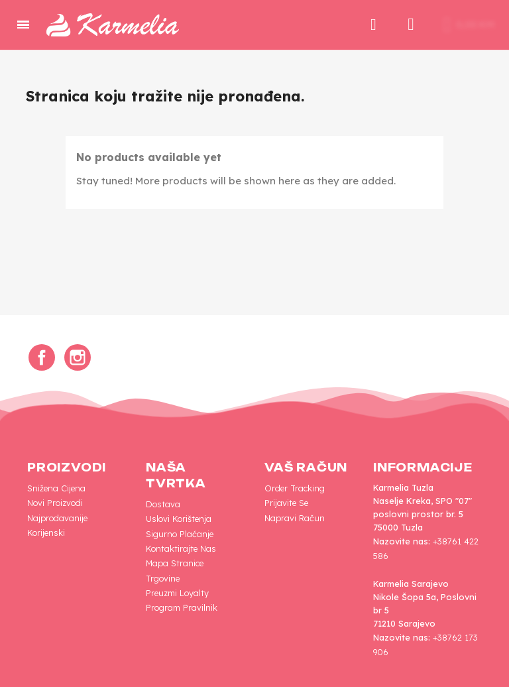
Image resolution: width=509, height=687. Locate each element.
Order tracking (294, 488)
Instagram (77, 357)
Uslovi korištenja (178, 518)
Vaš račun (305, 467)
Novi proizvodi (55, 502)
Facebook (41, 357)
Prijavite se (286, 502)
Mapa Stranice (174, 563)
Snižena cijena (56, 488)
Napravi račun (294, 518)
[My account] (411, 24)
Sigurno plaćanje (179, 534)
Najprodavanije (57, 518)
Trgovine (163, 578)
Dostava (163, 504)
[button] (373, 24)
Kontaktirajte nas (181, 548)
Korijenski (46, 532)
